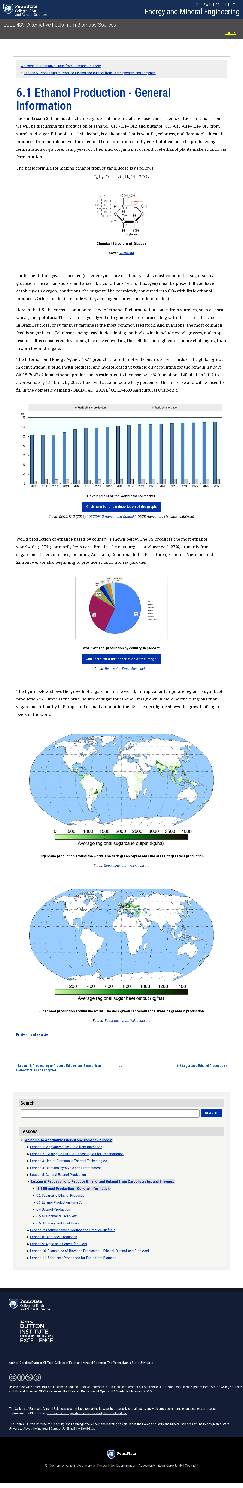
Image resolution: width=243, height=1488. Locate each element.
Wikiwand (126, 253)
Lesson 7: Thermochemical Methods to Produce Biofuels (72, 1230)
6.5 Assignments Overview (56, 1216)
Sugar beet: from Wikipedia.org (128, 1021)
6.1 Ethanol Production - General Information (73, 1189)
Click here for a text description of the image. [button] (121, 659)
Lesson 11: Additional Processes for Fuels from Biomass (73, 1258)
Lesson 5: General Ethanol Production (58, 1175)
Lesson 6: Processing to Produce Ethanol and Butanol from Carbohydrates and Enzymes (90, 73)
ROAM (148, 1391)
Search (211, 1113)
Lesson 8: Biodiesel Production (53, 1237)
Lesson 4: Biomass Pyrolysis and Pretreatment (65, 1168)
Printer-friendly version (32, 1034)
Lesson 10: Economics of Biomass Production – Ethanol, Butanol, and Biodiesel (89, 1251)
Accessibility (147, 1465)
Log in (230, 33)
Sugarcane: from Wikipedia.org (127, 866)
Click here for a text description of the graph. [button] (121, 507)
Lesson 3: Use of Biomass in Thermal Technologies (68, 1161)
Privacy (102, 1465)
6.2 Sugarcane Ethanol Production (202, 1066)
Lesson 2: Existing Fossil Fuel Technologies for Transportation (77, 1154)
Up (120, 1066)
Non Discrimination (123, 1465)
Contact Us (58, 1428)
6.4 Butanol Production (53, 1209)
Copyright (191, 1465)
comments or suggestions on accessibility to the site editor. (87, 1413)
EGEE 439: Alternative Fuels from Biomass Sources (59, 25)
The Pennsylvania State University (71, 1465)
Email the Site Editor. (81, 1428)
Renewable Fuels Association (127, 669)
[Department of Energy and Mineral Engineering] (192, 10)
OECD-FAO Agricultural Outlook (111, 517)
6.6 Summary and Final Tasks (58, 1223)
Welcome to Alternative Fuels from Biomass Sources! (61, 66)
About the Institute (36, 1428)
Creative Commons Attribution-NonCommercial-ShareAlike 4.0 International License (135, 1387)
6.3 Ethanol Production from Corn (60, 1202)
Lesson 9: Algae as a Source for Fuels (58, 1244)
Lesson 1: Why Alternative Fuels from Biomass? (66, 1147)
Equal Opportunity (170, 1465)
